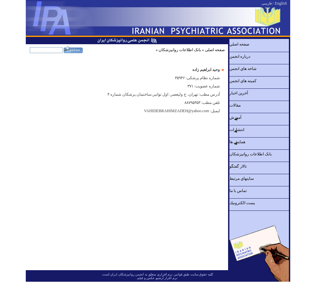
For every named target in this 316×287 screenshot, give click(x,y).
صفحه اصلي (239, 44)
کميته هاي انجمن (243, 81)
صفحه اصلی (215, 50)
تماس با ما (238, 190)
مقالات (235, 105)
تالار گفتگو (238, 166)
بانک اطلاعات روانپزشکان (180, 50)
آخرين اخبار (238, 93)
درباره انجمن (239, 56)
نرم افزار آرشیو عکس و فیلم (157, 278)
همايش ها (237, 142)
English (281, 3)
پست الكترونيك (242, 203)
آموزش (235, 117)
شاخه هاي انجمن (243, 68)
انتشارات (236, 129)
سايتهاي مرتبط (241, 178)
